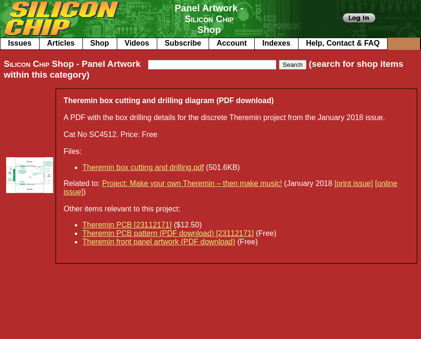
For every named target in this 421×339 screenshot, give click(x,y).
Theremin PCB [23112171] (126, 225)
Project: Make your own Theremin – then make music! (192, 183)
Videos (137, 43)
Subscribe (183, 43)
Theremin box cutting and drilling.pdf (143, 167)
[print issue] (353, 183)
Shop (99, 43)
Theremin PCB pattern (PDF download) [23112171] (168, 233)
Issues (20, 43)
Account (232, 43)
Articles (61, 43)
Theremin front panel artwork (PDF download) (158, 242)
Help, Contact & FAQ (343, 43)
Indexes (276, 43)
